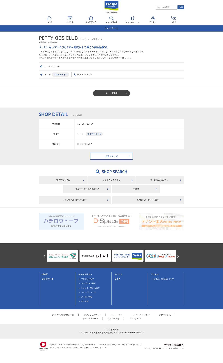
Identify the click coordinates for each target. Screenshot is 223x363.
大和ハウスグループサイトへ (95, 348)
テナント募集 (165, 314)
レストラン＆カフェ (111, 180)
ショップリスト (85, 274)
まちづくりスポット (92, 314)
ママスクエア (116, 314)
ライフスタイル (63, 180)
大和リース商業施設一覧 (63, 314)
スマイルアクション (141, 314)
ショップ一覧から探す (90, 288)
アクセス (155, 274)
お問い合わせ (113, 318)
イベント (118, 274)
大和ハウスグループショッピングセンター (65, 348)
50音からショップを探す (148, 199)
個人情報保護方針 (88, 345)
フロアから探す (87, 279)
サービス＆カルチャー (160, 180)
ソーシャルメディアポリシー (109, 345)
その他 (136, 189)
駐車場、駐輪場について (164, 279)
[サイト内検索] (166, 7)
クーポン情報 (86, 297)
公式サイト (110, 156)
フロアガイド (60, 74)
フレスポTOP (135, 318)
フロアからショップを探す (75, 199)
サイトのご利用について (131, 345)
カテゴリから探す (88, 283)
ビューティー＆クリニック (87, 189)
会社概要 (52, 345)
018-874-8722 (84, 74)
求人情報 (84, 301)
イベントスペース (90, 318)
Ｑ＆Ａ (117, 279)
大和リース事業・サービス (69, 345)
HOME (45, 274)
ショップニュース (88, 292)
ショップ (111, 93)
